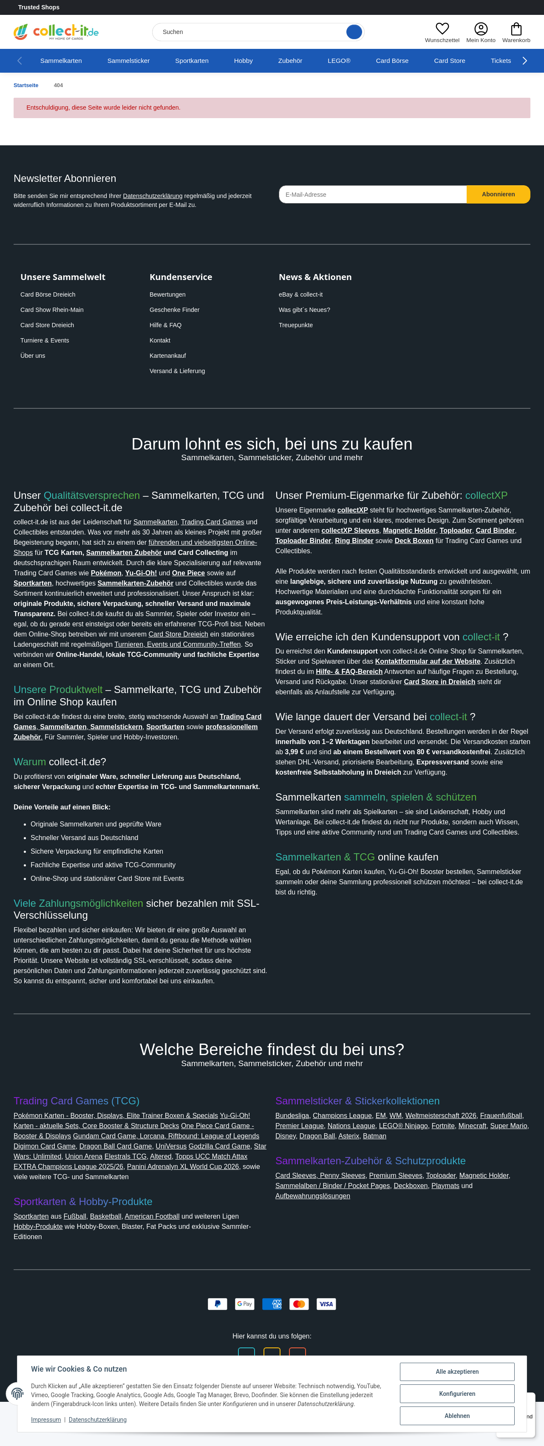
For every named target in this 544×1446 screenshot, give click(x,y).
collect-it (489, 750)
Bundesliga (294, 1160)
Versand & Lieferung (179, 371)
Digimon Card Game (115, 1190)
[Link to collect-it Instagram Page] (508, 8)
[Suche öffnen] (351, 32)
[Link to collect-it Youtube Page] (525, 8)
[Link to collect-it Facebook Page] (491, 8)
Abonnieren (498, 194)
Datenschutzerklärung (167, 196)
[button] (440, 32)
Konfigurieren (457, 1393)
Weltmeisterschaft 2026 (458, 1160)
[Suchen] (256, 32)
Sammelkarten (63, 61)
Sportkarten (203, 61)
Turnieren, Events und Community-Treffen (136, 665)
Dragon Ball (399, 1180)
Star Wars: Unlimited (117, 1201)
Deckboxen (452, 1230)
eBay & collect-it (303, 294)
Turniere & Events (46, 340)
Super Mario (330, 1180)
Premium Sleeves (404, 1220)
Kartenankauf (170, 355)
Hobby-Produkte (42, 1271)
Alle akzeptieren (457, 1371)
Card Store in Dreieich (314, 805)
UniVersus (251, 1190)
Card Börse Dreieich (50, 294)
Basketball (116, 1260)
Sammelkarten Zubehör (222, 553)
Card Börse (409, 61)
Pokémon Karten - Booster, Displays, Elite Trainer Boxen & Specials (126, 1160)
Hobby (258, 61)
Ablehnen (457, 1415)
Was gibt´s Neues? (307, 310)
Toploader (454, 1220)
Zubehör (306, 61)
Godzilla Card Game (46, 1201)
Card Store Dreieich (49, 325)
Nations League (409, 1170)
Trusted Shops (63, 8)
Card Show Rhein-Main (54, 310)
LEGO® (356, 61)
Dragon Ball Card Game (192, 1190)
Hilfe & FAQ (167, 325)
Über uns (33, 355)
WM (407, 1160)
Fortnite (509, 1170)
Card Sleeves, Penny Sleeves (323, 1220)
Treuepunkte (297, 325)
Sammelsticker (135, 61)
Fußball (83, 1260)
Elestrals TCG (220, 1201)
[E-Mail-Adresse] (373, 194)
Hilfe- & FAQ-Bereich (428, 785)
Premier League (353, 1170)
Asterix (433, 1180)
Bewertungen (170, 294)
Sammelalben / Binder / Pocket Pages (365, 1230)
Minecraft (291, 1180)
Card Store (468, 61)
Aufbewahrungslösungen (319, 1240)
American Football (168, 1260)
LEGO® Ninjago (465, 1170)
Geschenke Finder (176, 310)
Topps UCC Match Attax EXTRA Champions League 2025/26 (142, 1211)
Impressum (46, 1419)
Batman (462, 1180)
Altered (26, 1211)
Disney (365, 1180)
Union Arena (176, 1201)
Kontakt (161, 340)
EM (391, 1160)
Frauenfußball (299, 1170)
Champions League (350, 1160)
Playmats (491, 1230)
